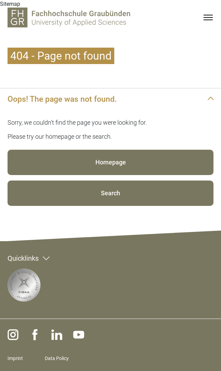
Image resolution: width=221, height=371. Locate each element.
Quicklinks (23, 258)
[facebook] (34, 334)
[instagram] (13, 334)
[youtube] (78, 334)
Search (110, 193)
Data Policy (57, 358)
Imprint (15, 358)
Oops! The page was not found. (62, 99)
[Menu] (208, 17)
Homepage (110, 162)
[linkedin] (56, 334)
